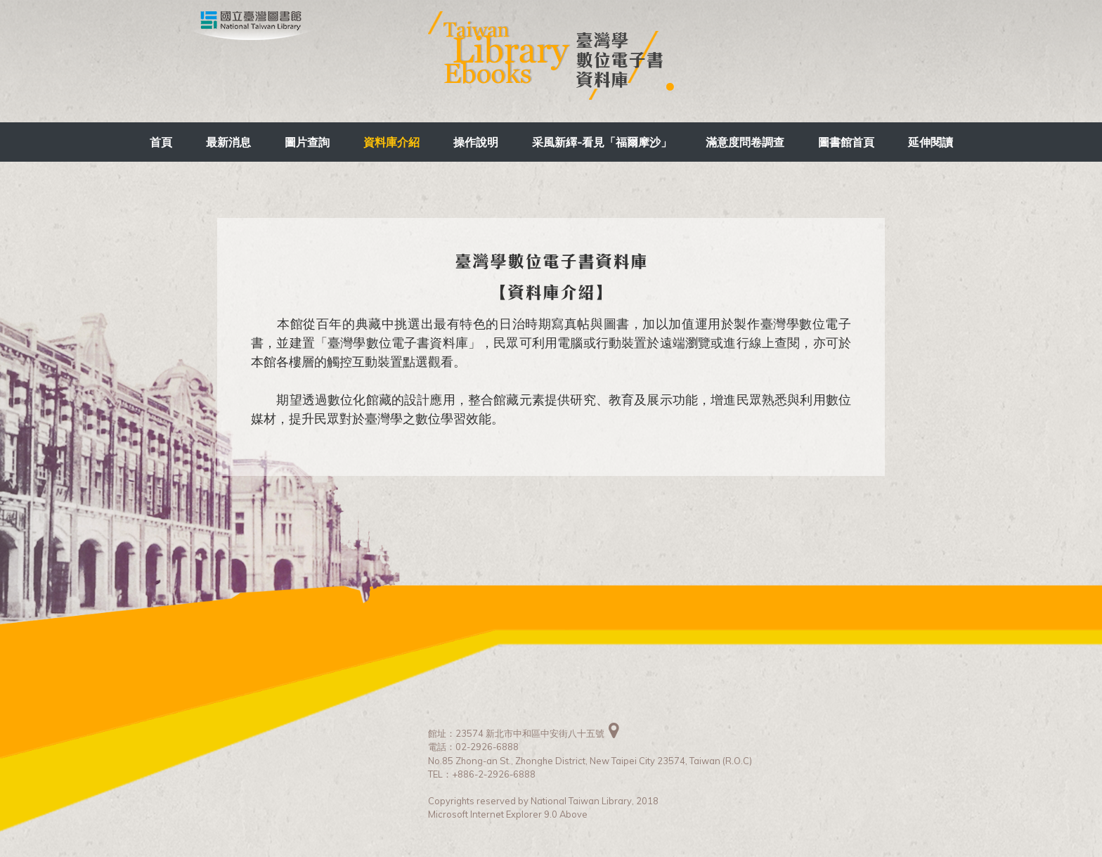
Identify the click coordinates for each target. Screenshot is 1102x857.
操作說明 (475, 142)
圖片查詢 (307, 142)
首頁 (161, 142)
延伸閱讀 (930, 142)
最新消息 (228, 142)
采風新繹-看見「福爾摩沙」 (602, 142)
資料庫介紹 (391, 142)
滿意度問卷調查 (745, 142)
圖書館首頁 (846, 142)
